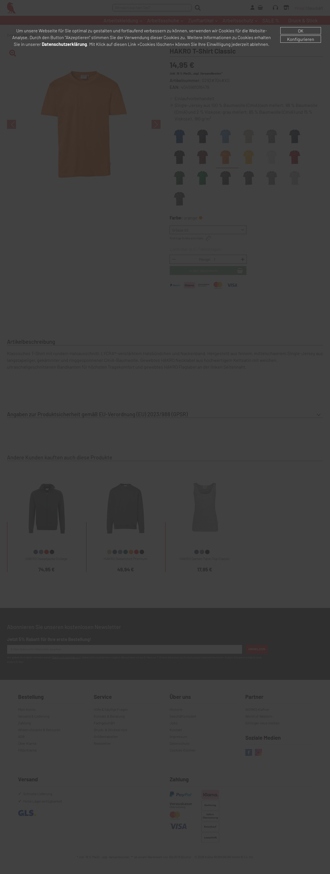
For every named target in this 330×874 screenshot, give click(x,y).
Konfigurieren (300, 39)
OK (300, 30)
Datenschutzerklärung (64, 44)
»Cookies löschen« (155, 44)
